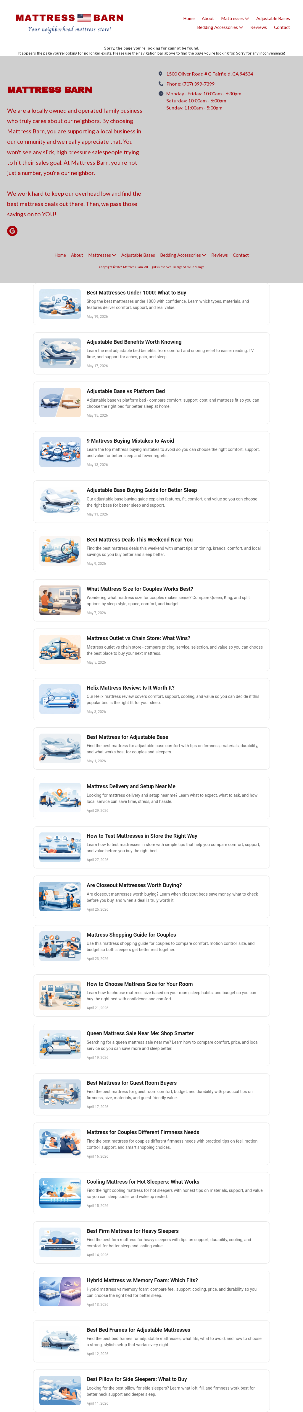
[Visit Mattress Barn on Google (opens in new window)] (12, 231)
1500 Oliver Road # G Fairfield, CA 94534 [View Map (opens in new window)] (209, 73)
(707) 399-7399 (198, 83)
